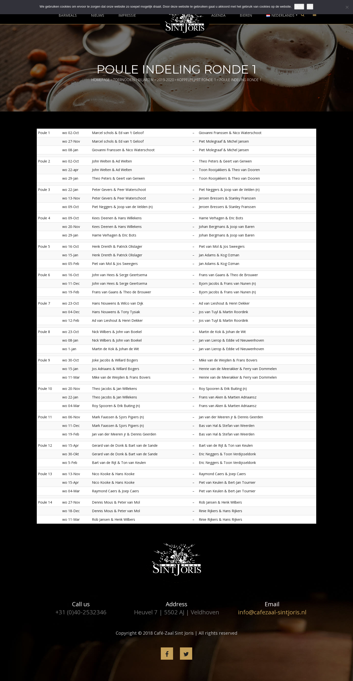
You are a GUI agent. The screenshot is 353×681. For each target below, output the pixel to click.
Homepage (100, 79)
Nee (310, 6)
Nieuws (97, 15)
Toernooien (124, 79)
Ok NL (299, 6)
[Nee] (346, 7)
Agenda (218, 15)
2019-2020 (165, 79)
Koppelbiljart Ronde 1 (196, 79)
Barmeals (68, 15)
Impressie (127, 15)
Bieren (246, 15)
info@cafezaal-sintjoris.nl (272, 612)
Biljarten (145, 79)
